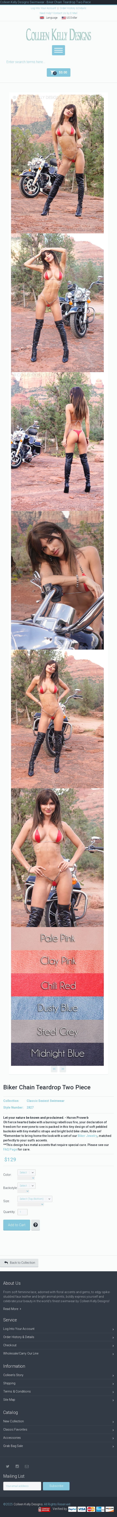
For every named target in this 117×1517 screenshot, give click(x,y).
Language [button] (48, 17)
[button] (58, 72)
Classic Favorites (58, 1430)
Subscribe (56, 1486)
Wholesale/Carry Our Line (58, 1354)
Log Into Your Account (43, 8)
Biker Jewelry (87, 1136)
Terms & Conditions (58, 1392)
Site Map (58, 1400)
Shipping (58, 1384)
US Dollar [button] (69, 17)
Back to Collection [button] (19, 1262)
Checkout (58, 1345)
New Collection (58, 1422)
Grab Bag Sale (58, 1446)
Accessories (58, 1438)
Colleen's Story (58, 1375)
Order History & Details (73, 8)
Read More (12, 1309)
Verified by (60, 1509)
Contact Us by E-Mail (65, 13)
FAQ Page (10, 1149)
